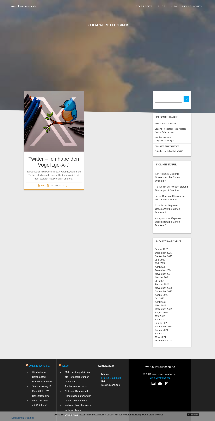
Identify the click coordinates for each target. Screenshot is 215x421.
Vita (174, 6)
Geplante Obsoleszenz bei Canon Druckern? (167, 177)
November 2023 (163, 288)
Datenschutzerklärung (22, 418)
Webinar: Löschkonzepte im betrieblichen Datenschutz (78, 410)
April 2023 (160, 302)
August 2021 (161, 330)
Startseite (144, 6)
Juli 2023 (159, 298)
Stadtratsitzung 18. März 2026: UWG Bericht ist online (42, 391)
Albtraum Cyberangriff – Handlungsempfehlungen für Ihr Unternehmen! (78, 396)
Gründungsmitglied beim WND (169, 151)
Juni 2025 (160, 260)
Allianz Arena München (165, 123)
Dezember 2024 (163, 270)
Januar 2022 (161, 323)
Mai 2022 (160, 316)
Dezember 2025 (163, 253)
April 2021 (160, 333)
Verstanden (193, 415)
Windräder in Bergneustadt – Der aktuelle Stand (42, 377)
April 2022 (160, 319)
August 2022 (161, 312)
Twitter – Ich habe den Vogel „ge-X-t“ (53, 161)
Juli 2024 (159, 281)
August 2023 (161, 295)
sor (42, 185)
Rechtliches (192, 6)
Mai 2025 (160, 263)
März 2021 (160, 337)
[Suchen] (186, 99)
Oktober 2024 (162, 277)
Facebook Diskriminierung (167, 146)
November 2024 (163, 274)
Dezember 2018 (163, 340)
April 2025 (160, 267)
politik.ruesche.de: (39, 365)
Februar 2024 (162, 284)
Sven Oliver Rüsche (160, 378)
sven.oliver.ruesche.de (23, 6)
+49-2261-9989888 (111, 378)
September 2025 (163, 256)
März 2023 (160, 305)
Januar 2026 (161, 249)
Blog (162, 6)
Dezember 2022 (163, 309)
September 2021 (163, 326)
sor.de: (65, 365)
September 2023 (163, 291)
